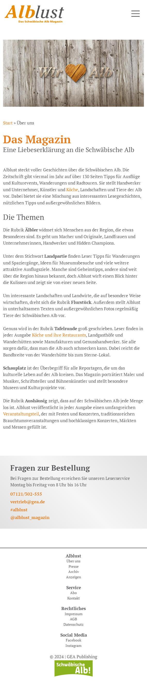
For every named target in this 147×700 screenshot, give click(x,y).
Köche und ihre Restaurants (59, 335)
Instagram (73, 645)
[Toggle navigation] (135, 13)
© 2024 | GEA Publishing (73, 657)
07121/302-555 (26, 494)
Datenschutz (73, 624)
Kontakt (73, 598)
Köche (71, 190)
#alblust (19, 510)
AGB (73, 619)
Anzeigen (73, 577)
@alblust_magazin (30, 517)
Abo (73, 592)
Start (8, 123)
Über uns (73, 561)
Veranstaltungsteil (21, 414)
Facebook (73, 640)
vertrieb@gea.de (27, 502)
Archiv (73, 571)
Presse (74, 566)
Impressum (74, 614)
